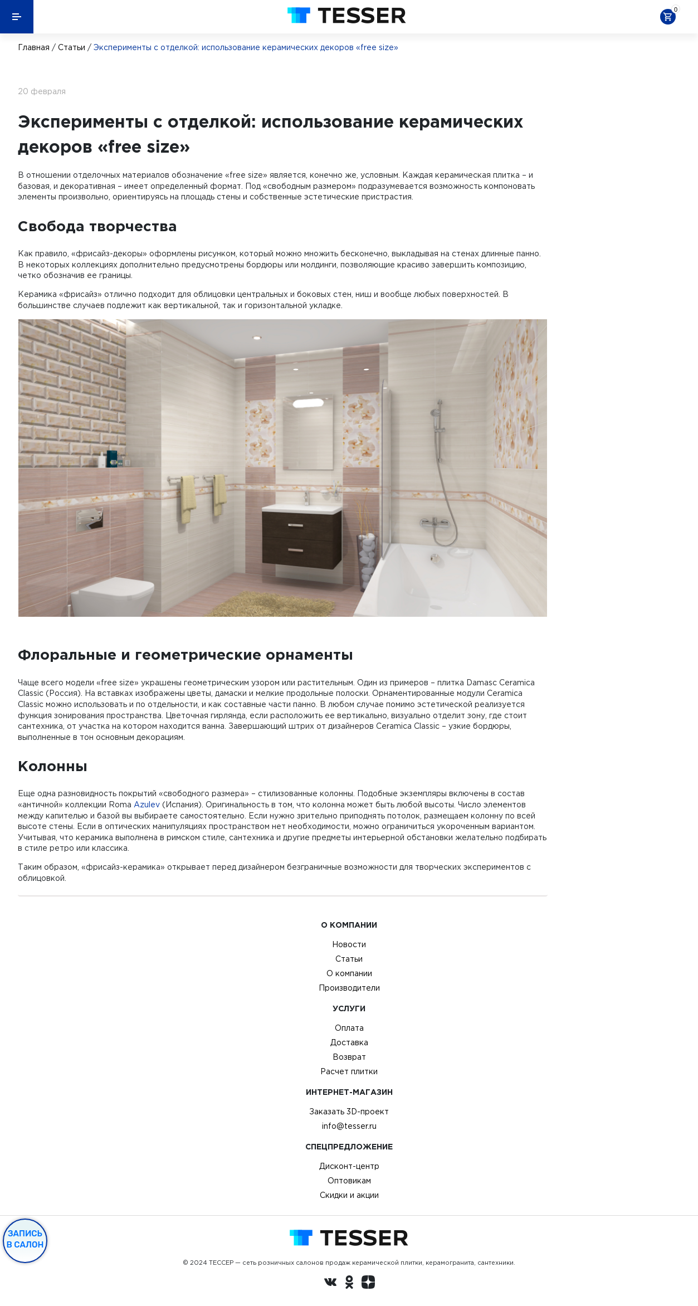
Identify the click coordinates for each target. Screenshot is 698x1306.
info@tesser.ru (349, 1126)
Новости (349, 944)
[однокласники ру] (349, 1283)
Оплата (349, 1028)
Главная (34, 47)
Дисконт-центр (349, 1166)
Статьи (71, 47)
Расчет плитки (349, 1071)
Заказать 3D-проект (349, 1111)
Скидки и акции (349, 1195)
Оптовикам (349, 1180)
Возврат (349, 1056)
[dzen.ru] (368, 1283)
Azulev (147, 804)
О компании (349, 973)
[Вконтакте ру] (330, 1283)
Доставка (349, 1042)
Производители (349, 987)
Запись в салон (25, 1239)
